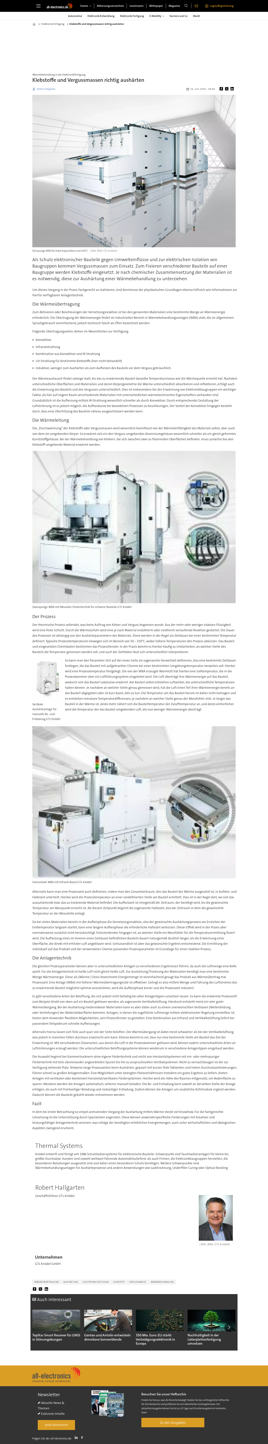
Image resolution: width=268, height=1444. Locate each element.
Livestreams (137, 6)
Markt (196, 16)
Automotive (75, 16)
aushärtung (70, 1282)
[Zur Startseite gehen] (59, 5)
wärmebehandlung (162, 1282)
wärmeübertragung (46, 1282)
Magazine (174, 6)
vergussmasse (137, 1282)
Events (84, 6)
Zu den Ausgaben (173, 1422)
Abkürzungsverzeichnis (110, 6)
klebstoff (119, 1282)
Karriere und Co (179, 16)
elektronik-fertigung (96, 1282)
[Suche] (186, 6)
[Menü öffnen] (38, 6)
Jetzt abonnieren (56, 1425)
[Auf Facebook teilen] (221, 89)
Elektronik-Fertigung (132, 16)
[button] (229, 1327)
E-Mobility (155, 16)
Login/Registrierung (222, 6)
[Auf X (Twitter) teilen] (227, 89)
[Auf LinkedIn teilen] (232, 89)
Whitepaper (156, 6)
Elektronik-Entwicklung (101, 16)
